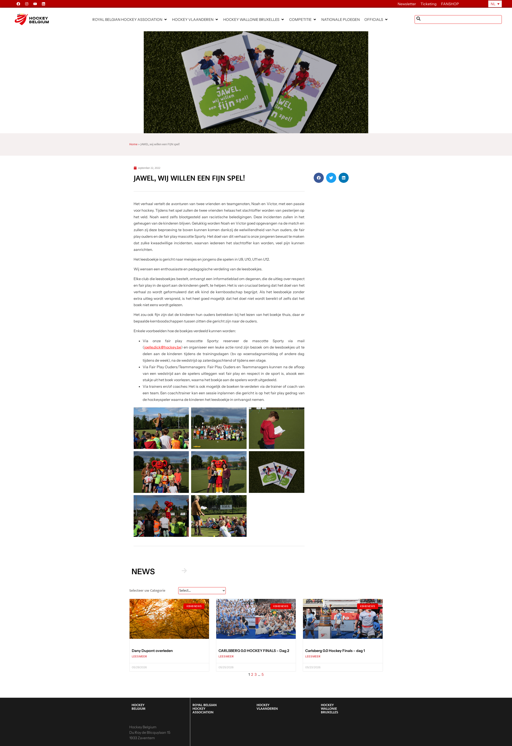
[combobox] (458, 19)
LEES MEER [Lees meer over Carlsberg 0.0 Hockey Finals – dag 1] (312, 656)
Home (133, 144)
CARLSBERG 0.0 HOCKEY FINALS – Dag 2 (254, 650)
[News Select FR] (202, 590)
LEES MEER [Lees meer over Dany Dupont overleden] (139, 656)
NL (493, 4)
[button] (130, 19)
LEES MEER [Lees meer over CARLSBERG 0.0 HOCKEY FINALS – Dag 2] (226, 656)
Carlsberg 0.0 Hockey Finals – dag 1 (335, 650)
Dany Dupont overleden (152, 650)
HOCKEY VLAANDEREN (267, 707)
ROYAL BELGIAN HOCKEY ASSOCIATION (204, 708)
